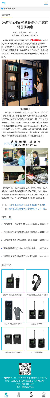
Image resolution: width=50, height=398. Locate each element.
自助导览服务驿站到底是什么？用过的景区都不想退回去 (21, 256)
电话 (31, 394)
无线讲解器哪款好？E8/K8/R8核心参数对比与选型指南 (21, 248)
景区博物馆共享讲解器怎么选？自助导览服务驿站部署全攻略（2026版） (21, 232)
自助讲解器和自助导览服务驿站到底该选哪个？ (21, 224)
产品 (19, 394)
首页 (5, 9)
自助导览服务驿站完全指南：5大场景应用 (20, 240)
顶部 (43, 394)
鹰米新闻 (11, 9)
